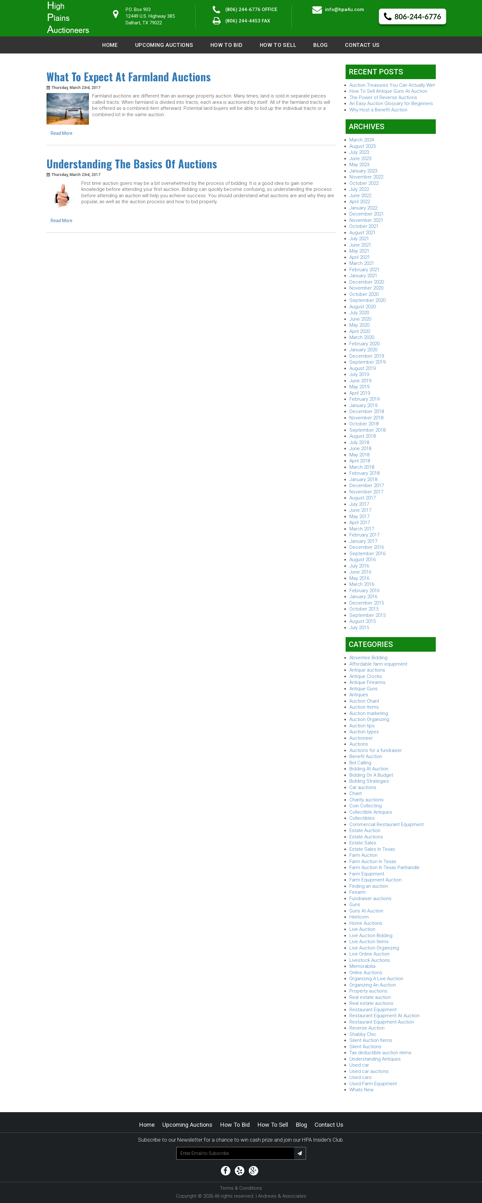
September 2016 (367, 553)
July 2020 (359, 313)
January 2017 (363, 541)
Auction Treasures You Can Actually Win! (392, 85)
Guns (354, 904)
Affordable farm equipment (378, 664)
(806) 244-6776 (242, 9)
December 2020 (366, 282)
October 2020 (364, 294)
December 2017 (366, 485)
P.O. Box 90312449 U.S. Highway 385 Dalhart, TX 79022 (150, 16)
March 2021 (361, 263)
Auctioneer (361, 738)
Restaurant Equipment (373, 1009)
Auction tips (362, 726)
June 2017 (360, 510)
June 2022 (360, 195)
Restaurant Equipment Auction (381, 1022)
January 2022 (363, 208)
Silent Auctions (365, 1046)
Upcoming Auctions (164, 45)
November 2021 (366, 220)
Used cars (360, 1077)
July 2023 (359, 152)
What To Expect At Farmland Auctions (129, 77)
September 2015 (367, 615)
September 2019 (367, 362)
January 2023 (363, 171)
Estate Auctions (366, 837)
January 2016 (363, 596)
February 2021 (364, 270)
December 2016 (366, 547)
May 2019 (359, 387)
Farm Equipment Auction (375, 880)
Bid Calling (360, 763)
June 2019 (360, 381)
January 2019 (363, 405)
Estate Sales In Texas (372, 849)
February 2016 (364, 590)
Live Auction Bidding (370, 935)
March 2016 (361, 584)
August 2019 (362, 368)
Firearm (357, 892)
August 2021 (362, 232)
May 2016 (359, 578)
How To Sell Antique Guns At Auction (388, 91)
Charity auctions (366, 800)
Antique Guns (363, 689)
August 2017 (362, 498)
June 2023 (360, 158)
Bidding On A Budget (371, 775)
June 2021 (360, 245)
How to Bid (226, 45)
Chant (355, 793)
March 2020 (361, 337)
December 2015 (366, 603)
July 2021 (359, 238)
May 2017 (359, 516)
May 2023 (359, 164)
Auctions (358, 744)
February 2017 (364, 535)
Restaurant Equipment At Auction (384, 1015)
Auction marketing (368, 713)
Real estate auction (370, 997)
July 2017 (359, 504)
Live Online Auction (369, 954)
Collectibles (362, 818)
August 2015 (362, 621)
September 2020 (367, 300)
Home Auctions (365, 923)
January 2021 (363, 276)
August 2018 (362, 436)
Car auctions (362, 787)
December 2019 (366, 356)
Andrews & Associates (282, 1196)
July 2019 (359, 374)
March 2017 (361, 529)
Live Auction (362, 929)
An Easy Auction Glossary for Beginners (391, 103)
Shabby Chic (362, 1034)
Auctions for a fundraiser (375, 750)
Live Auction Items (369, 941)
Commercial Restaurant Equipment (386, 824)
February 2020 (364, 344)
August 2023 (362, 146)
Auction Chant (364, 701)
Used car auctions (369, 1071)
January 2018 (363, 479)
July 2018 (359, 442)
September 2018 (367, 430)
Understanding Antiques (375, 1059)
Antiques (358, 695)
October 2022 (364, 183)
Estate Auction (364, 830)
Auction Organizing (369, 719)
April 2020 (359, 331)
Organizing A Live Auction (376, 978)
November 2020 (366, 288)
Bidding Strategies (369, 781)
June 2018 (360, 448)
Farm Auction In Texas (372, 861)
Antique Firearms (367, 682)
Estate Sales (362, 843)
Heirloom (359, 917)
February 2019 (364, 399)
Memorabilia (362, 966)
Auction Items (364, 707)
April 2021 (359, 257)
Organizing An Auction (372, 985)
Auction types (364, 732)
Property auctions (368, 991)
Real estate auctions (371, 1003)
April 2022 (359, 201)
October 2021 (364, 226)
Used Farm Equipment (373, 1084)
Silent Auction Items (370, 1040)
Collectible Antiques (370, 812)
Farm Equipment (366, 874)
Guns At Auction (366, 911)
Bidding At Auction (368, 769)
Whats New (361, 1090)
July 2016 (359, 566)
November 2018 (366, 418)
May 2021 (359, 251)
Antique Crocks (365, 676)
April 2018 (359, 461)
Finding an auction (368, 886)
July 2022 (359, 189)
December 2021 (366, 214)
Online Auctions (365, 972)
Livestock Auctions (369, 960)
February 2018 (364, 473)
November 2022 (366, 177)
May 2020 (359, 325)
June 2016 (360, 572)
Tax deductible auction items (380, 1053)
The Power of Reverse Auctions (383, 97)
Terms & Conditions (241, 1188)
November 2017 (366, 492)
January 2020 (363, 350)
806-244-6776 (412, 17)
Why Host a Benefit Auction (378, 110)
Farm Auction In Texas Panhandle (384, 867)
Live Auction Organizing (374, 948)
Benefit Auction (365, 756)
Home (110, 45)
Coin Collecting (365, 806)
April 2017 (359, 522)
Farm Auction (363, 855)
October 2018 (364, 424)
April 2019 (359, 393)
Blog (320, 45)
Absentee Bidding (368, 658)
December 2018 (366, 411)
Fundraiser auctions (370, 898)
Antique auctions (367, 670)
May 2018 (359, 455)
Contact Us (362, 45)
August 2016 (362, 559)
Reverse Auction (367, 1028)
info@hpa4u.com (344, 9)
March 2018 (361, 467)
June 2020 (360, 319)
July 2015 (359, 627)
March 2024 (361, 140)
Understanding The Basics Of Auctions (132, 164)
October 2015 (364, 609)
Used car (359, 1065)
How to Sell (278, 45)
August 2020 (362, 307)
